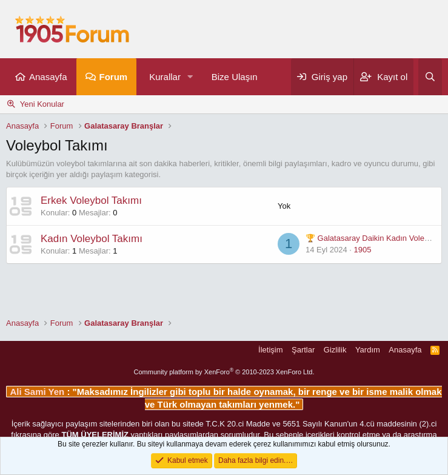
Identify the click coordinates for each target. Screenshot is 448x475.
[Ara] (430, 76)
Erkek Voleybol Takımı (91, 200)
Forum (113, 77)
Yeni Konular (42, 104)
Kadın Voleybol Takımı (91, 238)
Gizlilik (335, 349)
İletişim (270, 349)
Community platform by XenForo (224, 372)
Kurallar (165, 77)
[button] (190, 76)
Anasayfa (48, 77)
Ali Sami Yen (38, 391)
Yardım (367, 349)
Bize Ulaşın (235, 77)
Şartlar (303, 349)
